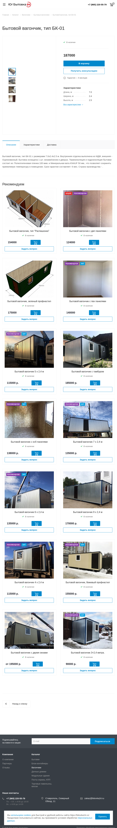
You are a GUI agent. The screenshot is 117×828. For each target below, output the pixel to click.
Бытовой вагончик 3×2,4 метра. (88, 652)
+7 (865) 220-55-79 (97, 4)
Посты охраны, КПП (41, 780)
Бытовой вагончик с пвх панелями (87, 301)
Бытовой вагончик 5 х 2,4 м (29, 371)
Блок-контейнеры (40, 763)
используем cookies (21, 815)
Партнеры (7, 763)
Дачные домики (39, 771)
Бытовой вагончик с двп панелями (87, 231)
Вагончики (36, 767)
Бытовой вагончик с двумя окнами (29, 652)
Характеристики (32, 144)
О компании (8, 759)
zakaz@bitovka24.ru (94, 798)
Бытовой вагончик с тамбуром (88, 371)
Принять (102, 816)
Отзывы (6, 767)
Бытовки (36, 759)
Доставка (51, 144)
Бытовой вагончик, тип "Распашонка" (29, 231)
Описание (11, 144)
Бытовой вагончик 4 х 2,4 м (29, 582)
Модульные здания (41, 775)
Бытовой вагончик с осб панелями (29, 442)
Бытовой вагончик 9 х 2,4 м (87, 512)
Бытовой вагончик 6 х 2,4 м (29, 512)
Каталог (36, 754)
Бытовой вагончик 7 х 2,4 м (87, 442)
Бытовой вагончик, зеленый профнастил (29, 301)
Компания (7, 754)
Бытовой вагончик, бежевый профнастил (88, 582)
